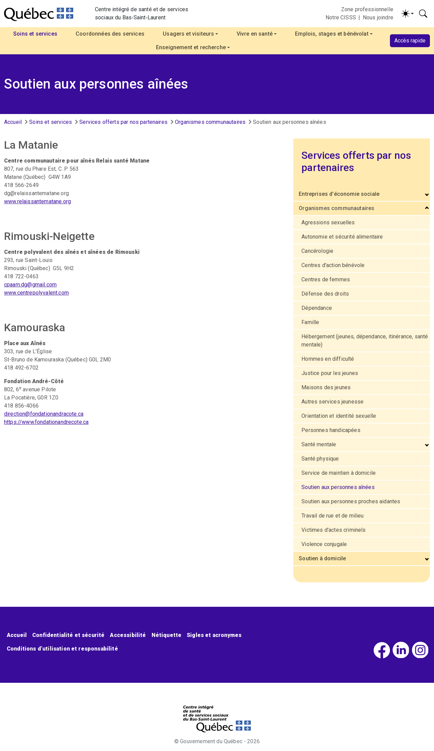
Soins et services (50, 122)
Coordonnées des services (110, 34)
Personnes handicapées (330, 430)
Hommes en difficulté (327, 359)
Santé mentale (318, 444)
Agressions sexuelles (328, 222)
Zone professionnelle (367, 9)
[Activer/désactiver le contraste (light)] (407, 13)
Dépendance (316, 308)
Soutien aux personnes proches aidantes (350, 501)
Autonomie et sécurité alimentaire (342, 236)
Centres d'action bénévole (332, 265)
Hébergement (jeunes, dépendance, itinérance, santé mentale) (364, 340)
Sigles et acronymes (214, 635)
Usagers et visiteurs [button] (188, 34)
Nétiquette (167, 635)
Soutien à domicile (322, 558)
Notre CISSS (341, 17)
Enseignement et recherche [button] (191, 47)
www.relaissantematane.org (37, 201)
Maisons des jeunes (326, 387)
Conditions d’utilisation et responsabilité (62, 648)
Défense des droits (325, 293)
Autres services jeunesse (332, 401)
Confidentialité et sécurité (68, 635)
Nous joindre (378, 17)
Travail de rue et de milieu (332, 515)
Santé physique (320, 458)
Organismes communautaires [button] (336, 208)
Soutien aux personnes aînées (337, 487)
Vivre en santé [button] (255, 34)
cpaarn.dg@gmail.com (30, 284)
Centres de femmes (325, 279)
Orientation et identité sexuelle (338, 416)
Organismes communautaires (210, 122)
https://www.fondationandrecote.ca (46, 422)
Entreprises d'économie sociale (339, 194)
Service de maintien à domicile (338, 473)
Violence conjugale (324, 544)
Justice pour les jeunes (329, 373)
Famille (310, 322)
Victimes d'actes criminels (333, 530)
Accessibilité (128, 635)
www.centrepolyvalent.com (36, 292)
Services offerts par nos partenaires (123, 122)
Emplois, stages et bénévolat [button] (331, 34)
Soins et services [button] (35, 34)
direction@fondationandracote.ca (43, 414)
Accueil (13, 122)
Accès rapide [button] (410, 40)
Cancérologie (317, 251)
